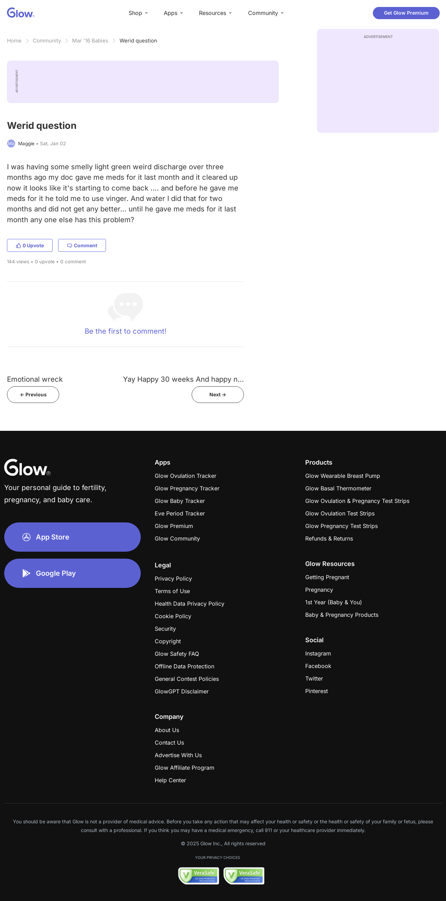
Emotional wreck (35, 379)
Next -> (217, 394)
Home (14, 40)
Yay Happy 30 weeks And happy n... (183, 379)
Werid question (138, 40)
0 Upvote (30, 245)
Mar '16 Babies (90, 40)
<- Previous (33, 394)
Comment (82, 245)
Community (47, 40)
